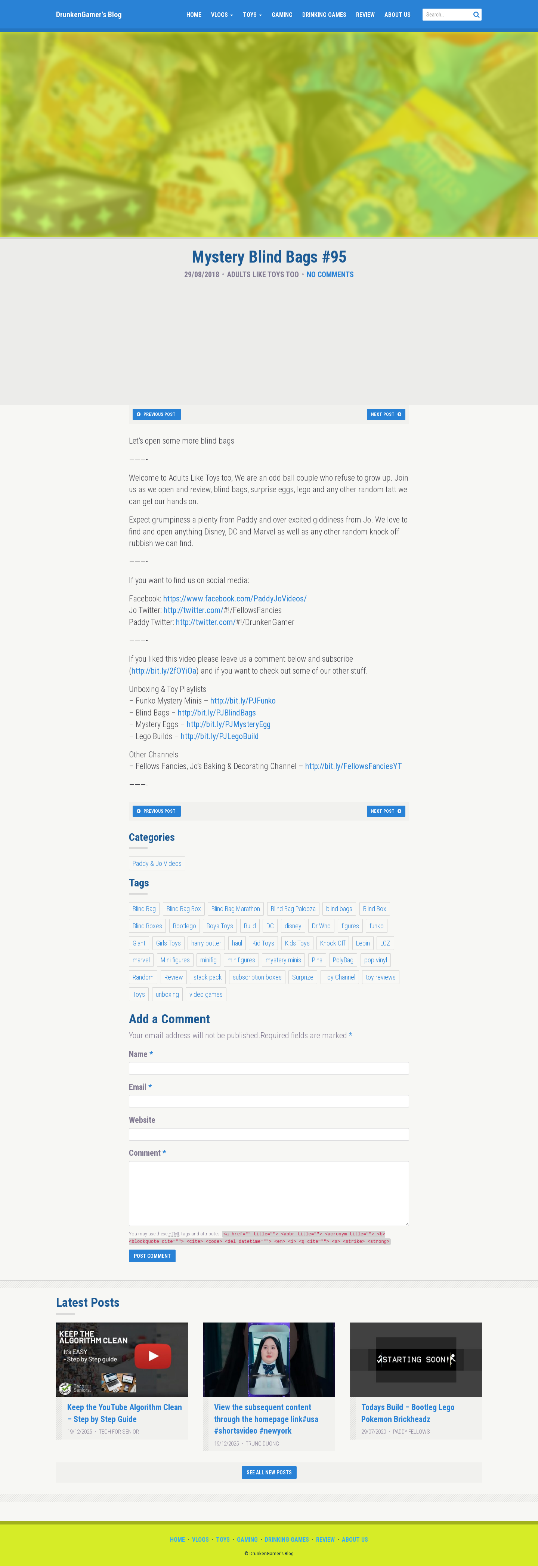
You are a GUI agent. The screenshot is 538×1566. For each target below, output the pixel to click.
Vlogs (222, 14)
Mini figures (175, 960)
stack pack (208, 977)
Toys (252, 14)
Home (193, 14)
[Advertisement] (269, 339)
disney (293, 926)
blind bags (339, 909)
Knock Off (332, 943)
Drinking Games (324, 14)
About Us (397, 14)
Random (143, 977)
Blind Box (374, 909)
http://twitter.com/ (193, 610)
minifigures (241, 960)
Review (365, 14)
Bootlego (184, 926)
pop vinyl (375, 960)
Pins (317, 960)
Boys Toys (220, 926)
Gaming (282, 14)
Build (250, 926)
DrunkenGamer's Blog (89, 14)
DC (270, 926)
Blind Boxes (147, 926)
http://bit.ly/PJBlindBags (217, 712)
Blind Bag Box (184, 909)
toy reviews (381, 977)
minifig (208, 960)
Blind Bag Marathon (235, 909)
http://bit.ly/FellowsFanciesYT (353, 766)
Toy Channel (339, 977)
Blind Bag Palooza (293, 909)
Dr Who (321, 926)
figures (350, 926)
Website (142, 1120)
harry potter (206, 943)
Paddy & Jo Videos (157, 863)
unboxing (167, 994)
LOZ (385, 943)
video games (206, 994)
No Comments (330, 274)
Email (140, 1087)
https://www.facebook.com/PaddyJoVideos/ (235, 598)
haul (237, 943)
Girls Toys (168, 943)
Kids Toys (297, 943)
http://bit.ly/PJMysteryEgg (228, 724)
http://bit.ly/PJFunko (243, 700)
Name (141, 1054)
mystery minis (283, 960)
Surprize (302, 977)
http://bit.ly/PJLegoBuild (220, 736)
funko (377, 926)
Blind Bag (144, 909)
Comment (147, 1153)
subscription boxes (257, 977)
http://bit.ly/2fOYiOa (164, 670)
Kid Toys (263, 943)
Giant (139, 943)
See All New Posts (269, 1472)
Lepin (363, 943)
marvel (141, 960)
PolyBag (343, 960)
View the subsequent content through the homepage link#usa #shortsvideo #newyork (266, 1419)
